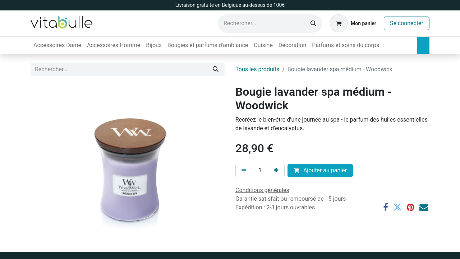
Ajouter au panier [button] (320, 170)
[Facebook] (385, 207)
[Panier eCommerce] (353, 23)
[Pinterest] (410, 207)
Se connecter (406, 23)
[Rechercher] (313, 23)
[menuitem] (57, 45)
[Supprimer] (243, 170)
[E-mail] (423, 207)
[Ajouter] (276, 170)
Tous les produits (257, 69)
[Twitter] (397, 207)
